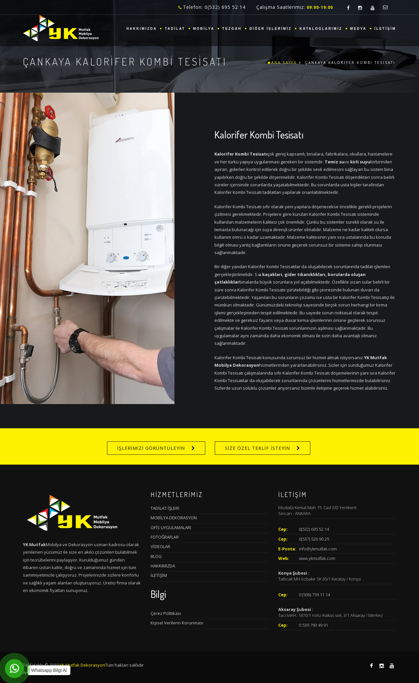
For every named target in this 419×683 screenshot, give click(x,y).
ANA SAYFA (282, 62)
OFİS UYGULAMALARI (171, 527)
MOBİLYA (203, 28)
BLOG (156, 556)
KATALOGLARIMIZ (321, 28)
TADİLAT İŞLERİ (165, 508)
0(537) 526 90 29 (314, 539)
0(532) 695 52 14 (314, 529)
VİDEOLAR (160, 546)
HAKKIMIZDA (141, 28)
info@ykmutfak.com (318, 549)
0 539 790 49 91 (313, 625)
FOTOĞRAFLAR (165, 537)
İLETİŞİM (385, 28)
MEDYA (358, 28)
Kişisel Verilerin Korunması (177, 623)
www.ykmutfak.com (317, 558)
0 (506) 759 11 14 (314, 595)
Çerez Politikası (166, 613)
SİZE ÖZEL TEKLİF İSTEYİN (257, 448)
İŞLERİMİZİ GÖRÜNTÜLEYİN (151, 448)
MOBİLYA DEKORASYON (174, 518)
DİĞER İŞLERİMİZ (270, 28)
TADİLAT (175, 28)
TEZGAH (232, 28)
